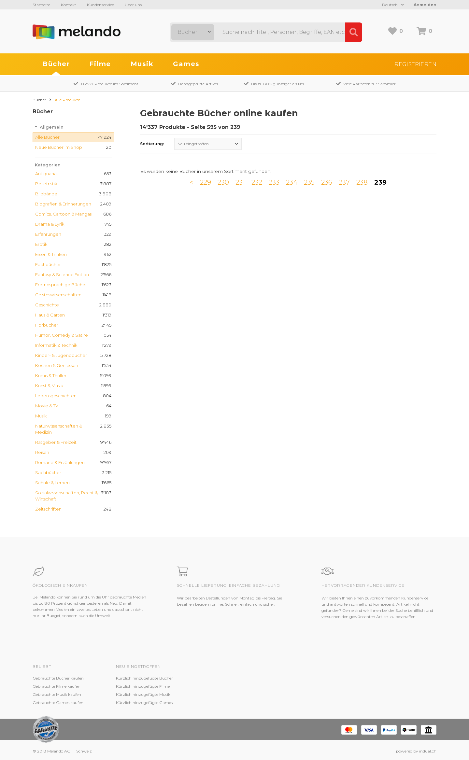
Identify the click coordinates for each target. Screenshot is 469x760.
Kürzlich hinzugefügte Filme (143, 686)
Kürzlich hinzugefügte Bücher (144, 678)
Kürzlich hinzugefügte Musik (143, 694)
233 (274, 182)
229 (205, 182)
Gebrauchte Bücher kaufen (58, 678)
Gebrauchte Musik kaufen (57, 694)
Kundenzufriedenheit (219, 694)
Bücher (56, 64)
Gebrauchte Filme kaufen (56, 686)
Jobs (287, 686)
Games (186, 64)
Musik (142, 64)
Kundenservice (100, 4)
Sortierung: (152, 143)
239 (380, 182)
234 (291, 182)
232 (256, 182)
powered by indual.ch (416, 751)
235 (309, 182)
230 (223, 182)
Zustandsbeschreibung (220, 686)
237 (344, 182)
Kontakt (68, 4)
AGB (287, 694)
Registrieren (415, 64)
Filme (100, 64)
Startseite (41, 4)
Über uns (133, 4)
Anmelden (425, 4)
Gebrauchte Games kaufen (58, 702)
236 (326, 182)
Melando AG (294, 678)
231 (240, 182)
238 (362, 182)
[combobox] (192, 32)
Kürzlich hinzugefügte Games (144, 702)
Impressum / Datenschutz (307, 702)
